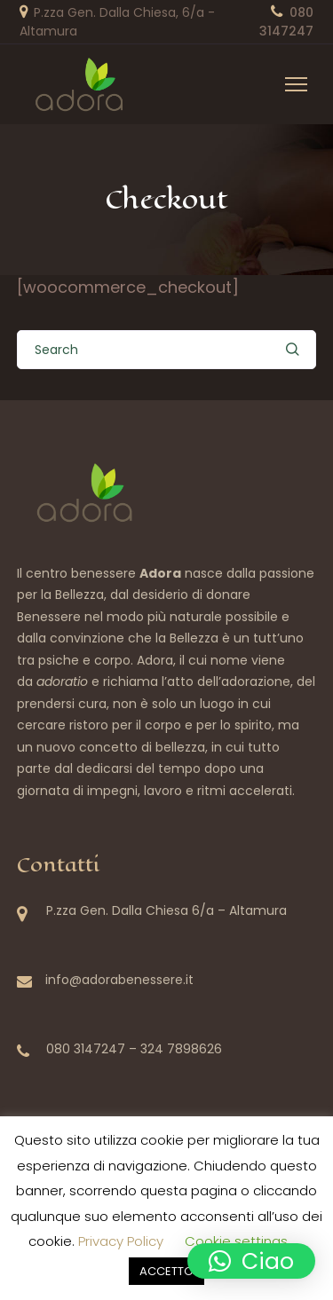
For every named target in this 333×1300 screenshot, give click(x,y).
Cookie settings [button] (236, 1241)
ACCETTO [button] (166, 1271)
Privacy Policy (120, 1241)
